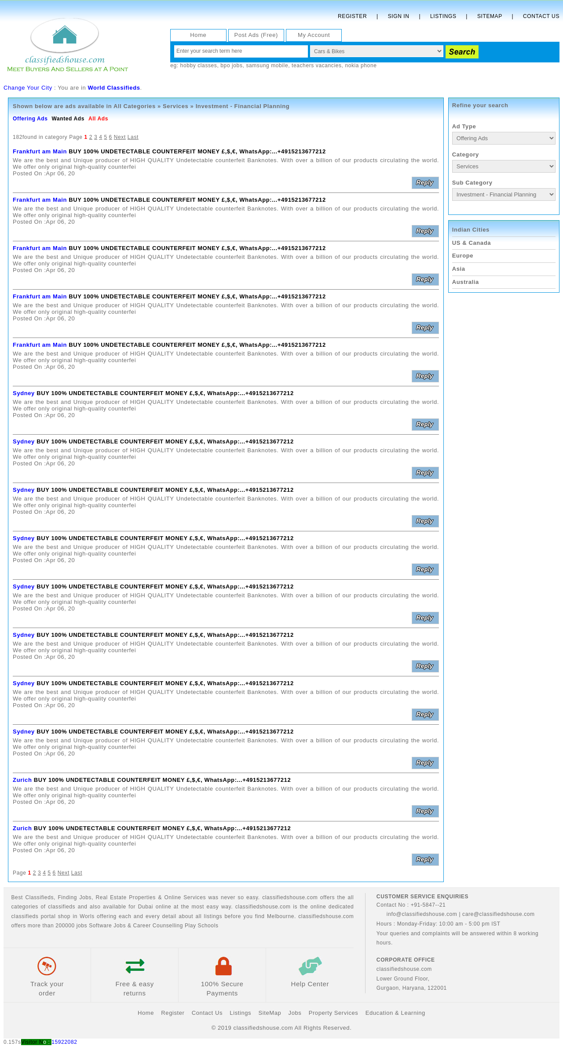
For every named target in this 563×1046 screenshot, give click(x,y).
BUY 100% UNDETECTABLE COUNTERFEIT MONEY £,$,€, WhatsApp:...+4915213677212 (197, 151)
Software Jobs (107, 926)
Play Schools (202, 926)
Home (198, 35)
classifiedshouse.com (326, 916)
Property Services (333, 1013)
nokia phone (361, 65)
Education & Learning (395, 1013)
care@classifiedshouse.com (498, 914)
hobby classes (198, 65)
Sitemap (489, 16)
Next (120, 137)
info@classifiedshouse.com (417, 914)
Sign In (398, 16)
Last (133, 137)
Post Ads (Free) (256, 35)
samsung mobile (267, 65)
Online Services (185, 897)
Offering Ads (30, 119)
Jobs (85, 897)
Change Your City (28, 87)
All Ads (98, 119)
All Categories (134, 106)
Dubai (145, 907)
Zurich (22, 780)
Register (352, 16)
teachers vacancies (317, 65)
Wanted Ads (67, 119)
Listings (443, 16)
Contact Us (541, 16)
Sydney (24, 393)
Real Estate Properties (126, 897)
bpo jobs (231, 65)
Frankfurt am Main (40, 151)
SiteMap (269, 1013)
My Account (314, 35)
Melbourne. (281, 916)
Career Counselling (158, 926)
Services (175, 106)
